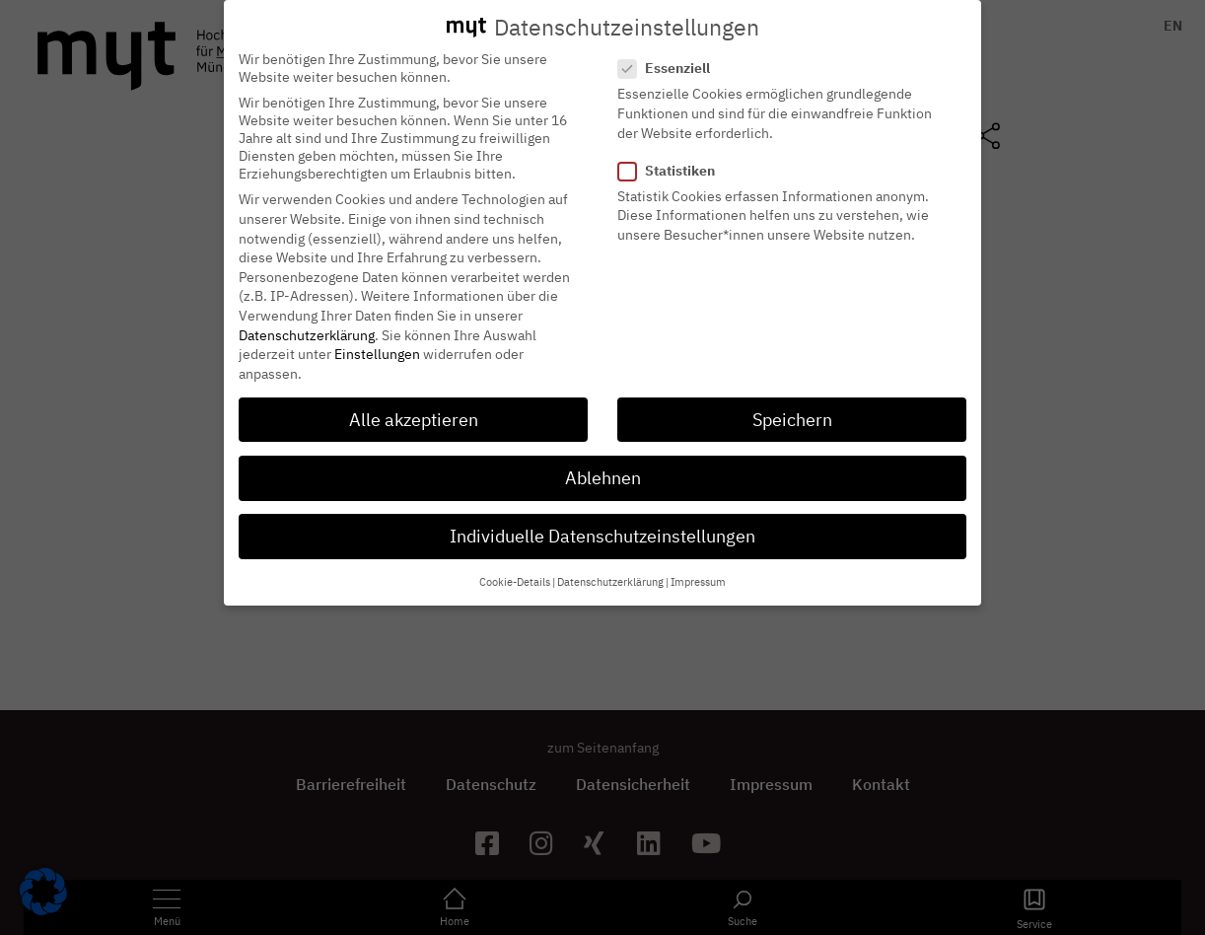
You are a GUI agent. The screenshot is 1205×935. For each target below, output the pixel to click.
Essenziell (670, 51)
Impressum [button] (698, 565)
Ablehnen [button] (603, 460)
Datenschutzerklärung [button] (610, 565)
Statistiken (672, 153)
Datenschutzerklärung (307, 317)
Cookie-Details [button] (514, 565)
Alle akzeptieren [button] (413, 402)
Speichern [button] (792, 402)
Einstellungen (377, 336)
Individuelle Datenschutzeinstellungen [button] (602, 518)
